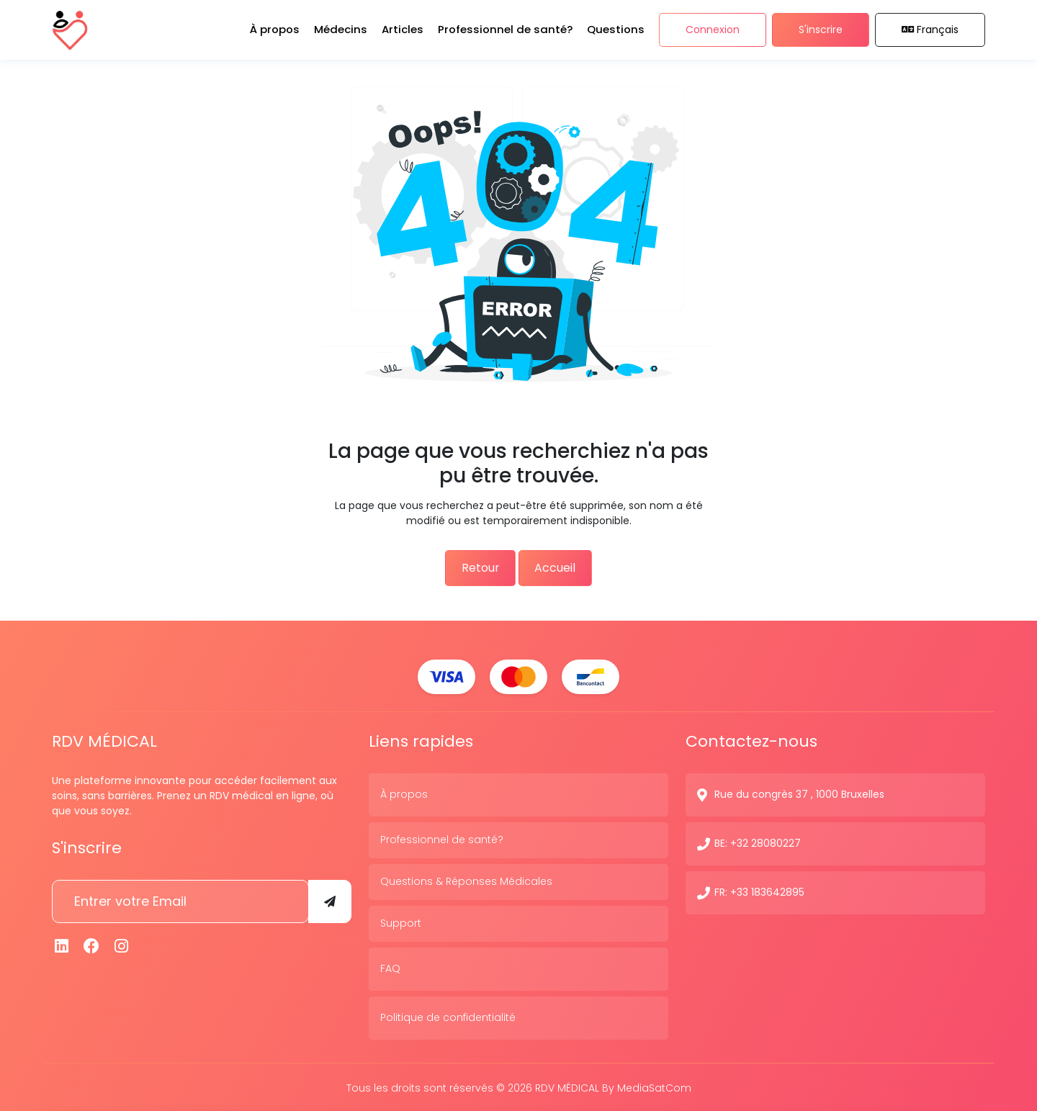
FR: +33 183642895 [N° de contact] (759, 890)
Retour (472, 566)
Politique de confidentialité (448, 1016)
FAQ (390, 967)
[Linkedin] (62, 944)
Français (930, 34)
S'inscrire (821, 34)
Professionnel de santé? (441, 838)
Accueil (563, 566)
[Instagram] (122, 944)
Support (400, 921)
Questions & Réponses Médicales (466, 880)
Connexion (713, 34)
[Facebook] (92, 944)
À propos (404, 793)
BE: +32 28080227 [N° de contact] (757, 842)
